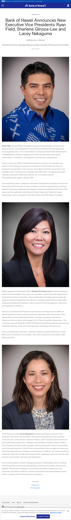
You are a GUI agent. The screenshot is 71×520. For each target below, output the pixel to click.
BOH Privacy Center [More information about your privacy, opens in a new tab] (56, 512)
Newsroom (35, 485)
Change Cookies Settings (27, 516)
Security (19, 502)
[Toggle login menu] (68, 5)
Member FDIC (20, 507)
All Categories (35, 488)
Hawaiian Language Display (30, 502)
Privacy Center (6, 502)
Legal (13, 502)
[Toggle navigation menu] (2, 5)
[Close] (68, 511)
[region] (35, 514)
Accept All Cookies (43, 516)
